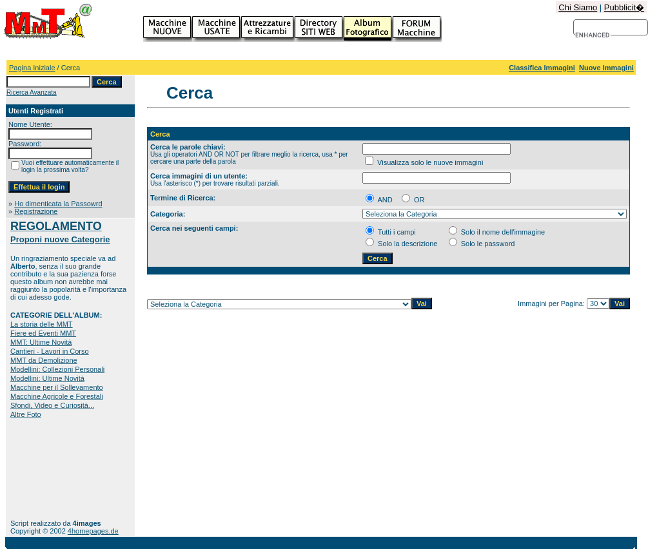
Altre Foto (25, 414)
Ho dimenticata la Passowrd (58, 203)
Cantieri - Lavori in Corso (49, 351)
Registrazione (35, 211)
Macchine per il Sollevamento (56, 387)
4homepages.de (93, 531)
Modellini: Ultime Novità (47, 378)
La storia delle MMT (41, 324)
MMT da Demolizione (43, 360)
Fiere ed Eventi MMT (43, 333)
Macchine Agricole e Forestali (56, 396)
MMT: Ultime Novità (41, 342)
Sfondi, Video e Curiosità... (52, 405)
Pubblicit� (624, 7)
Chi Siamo (577, 7)
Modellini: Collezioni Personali (57, 369)
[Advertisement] (50, 469)
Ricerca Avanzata (31, 92)
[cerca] (593, 35)
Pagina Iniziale (32, 68)
